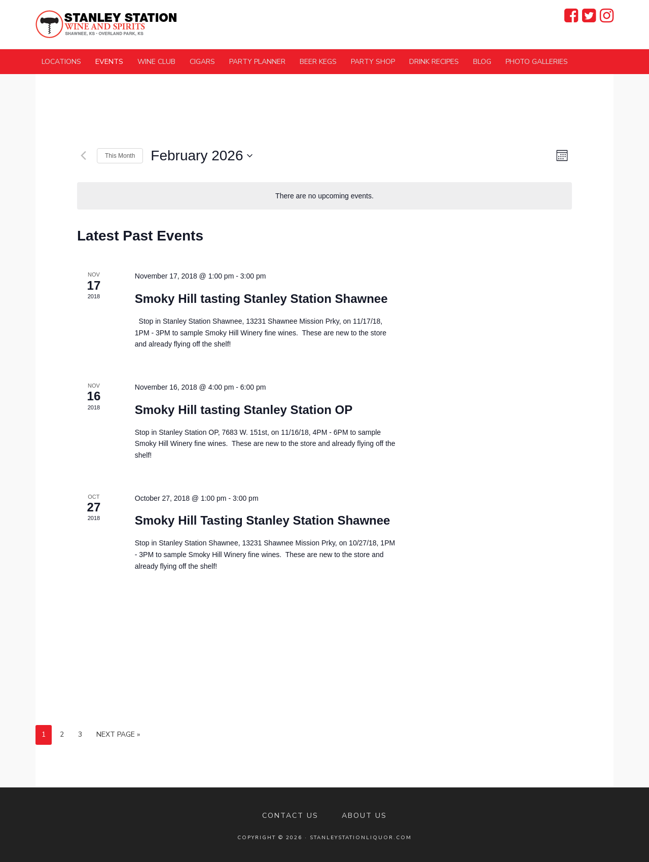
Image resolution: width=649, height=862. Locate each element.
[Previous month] (83, 156)
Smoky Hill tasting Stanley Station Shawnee (261, 298)
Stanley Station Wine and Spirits (106, 24)
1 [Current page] (44, 734)
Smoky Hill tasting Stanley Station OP (243, 410)
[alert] (324, 196)
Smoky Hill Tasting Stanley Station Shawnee (262, 520)
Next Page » (118, 734)
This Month (120, 155)
